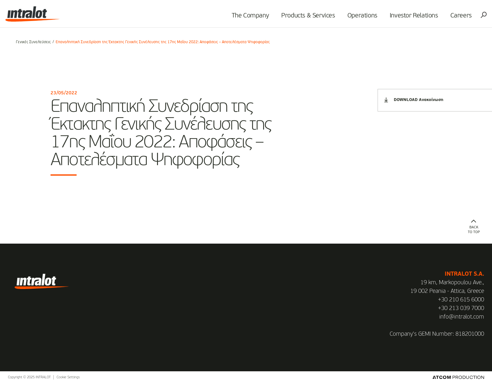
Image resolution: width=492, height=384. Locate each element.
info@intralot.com (461, 317)
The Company (242, 18)
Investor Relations (405, 18)
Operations (354, 18)
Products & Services (300, 18)
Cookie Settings (68, 377)
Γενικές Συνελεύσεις (33, 42)
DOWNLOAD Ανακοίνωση (413, 100)
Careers (452, 18)
